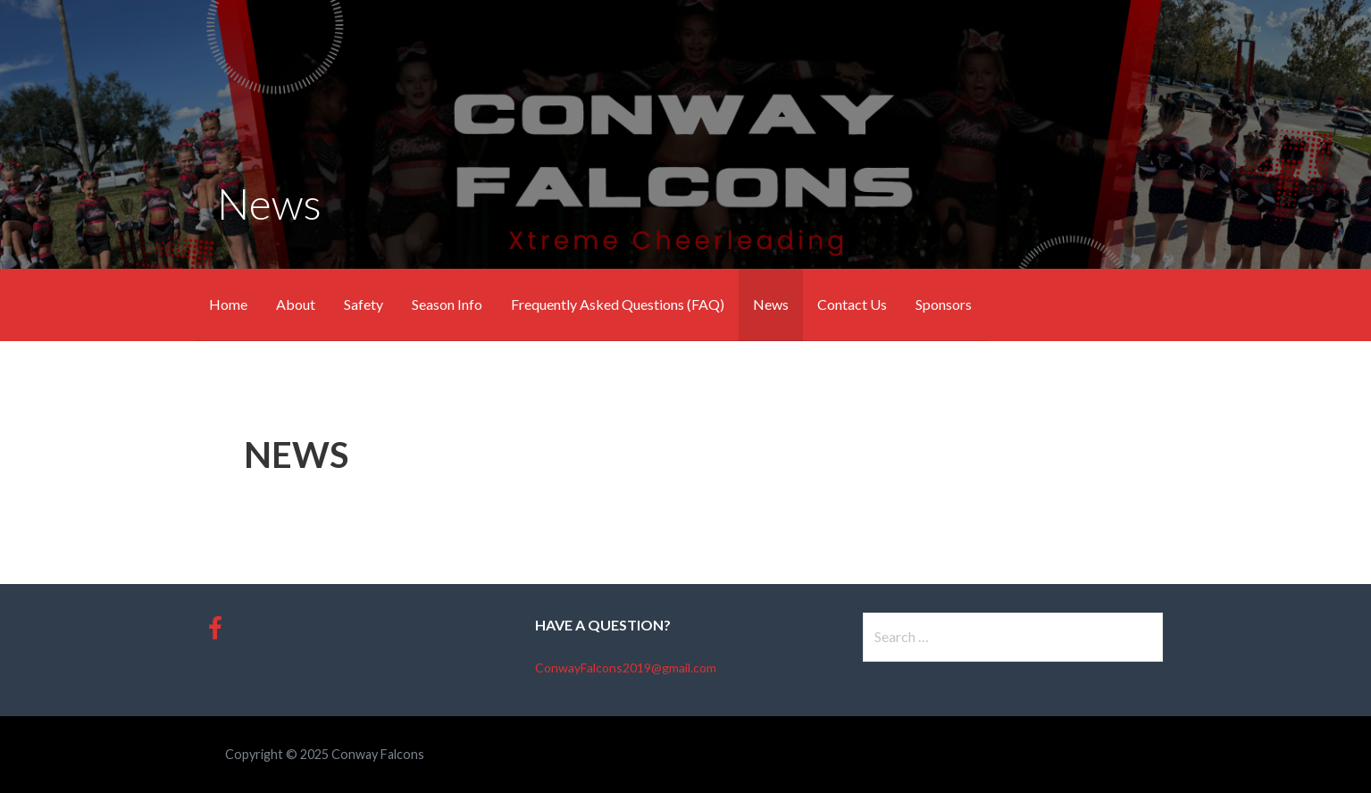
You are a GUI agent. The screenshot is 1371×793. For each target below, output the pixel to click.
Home (228, 304)
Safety (363, 304)
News (771, 304)
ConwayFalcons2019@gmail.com (625, 667)
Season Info (447, 304)
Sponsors (943, 304)
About (295, 304)
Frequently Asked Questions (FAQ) (617, 304)
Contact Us (852, 304)
